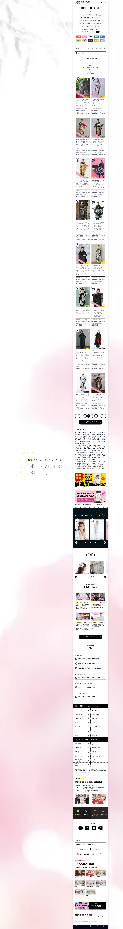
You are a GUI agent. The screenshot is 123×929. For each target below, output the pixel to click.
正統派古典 (99, 15)
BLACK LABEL (96, 17)
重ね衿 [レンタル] (96, 747)
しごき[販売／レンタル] (96, 760)
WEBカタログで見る (90, 58)
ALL (98, 32)
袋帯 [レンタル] (78, 756)
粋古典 (82, 23)
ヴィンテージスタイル (95, 20)
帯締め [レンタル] (79, 752)
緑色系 (96, 36)
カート (102, 854)
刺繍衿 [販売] (78, 747)
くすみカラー (83, 20)
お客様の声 (83, 849)
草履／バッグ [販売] (96, 756)
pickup (82, 15)
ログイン (94, 854)
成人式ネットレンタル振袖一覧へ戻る (90, 422)
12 (101, 416)
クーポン (98, 849)
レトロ (97, 26)
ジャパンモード (97, 23)
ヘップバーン (89, 15)
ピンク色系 (84, 37)
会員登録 (86, 854)
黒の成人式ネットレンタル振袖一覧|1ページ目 (89, 770)
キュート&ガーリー (87, 26)
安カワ (97, 29)
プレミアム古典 (85, 17)
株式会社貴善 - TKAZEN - (90, 867)
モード (88, 23)
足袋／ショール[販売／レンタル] (79, 764)
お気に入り (79, 854)
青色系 (102, 36)
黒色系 (90, 40)
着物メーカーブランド (88, 32)
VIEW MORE (90, 636)
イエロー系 (79, 40)
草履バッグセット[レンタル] (79, 760)
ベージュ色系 (84, 40)
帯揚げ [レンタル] (96, 752)
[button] (85, 542)
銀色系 (102, 40)
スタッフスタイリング (87, 29)
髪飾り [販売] (78, 743)
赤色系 (78, 36)
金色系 (96, 40)
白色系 (90, 36)
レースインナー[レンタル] (95, 743)
